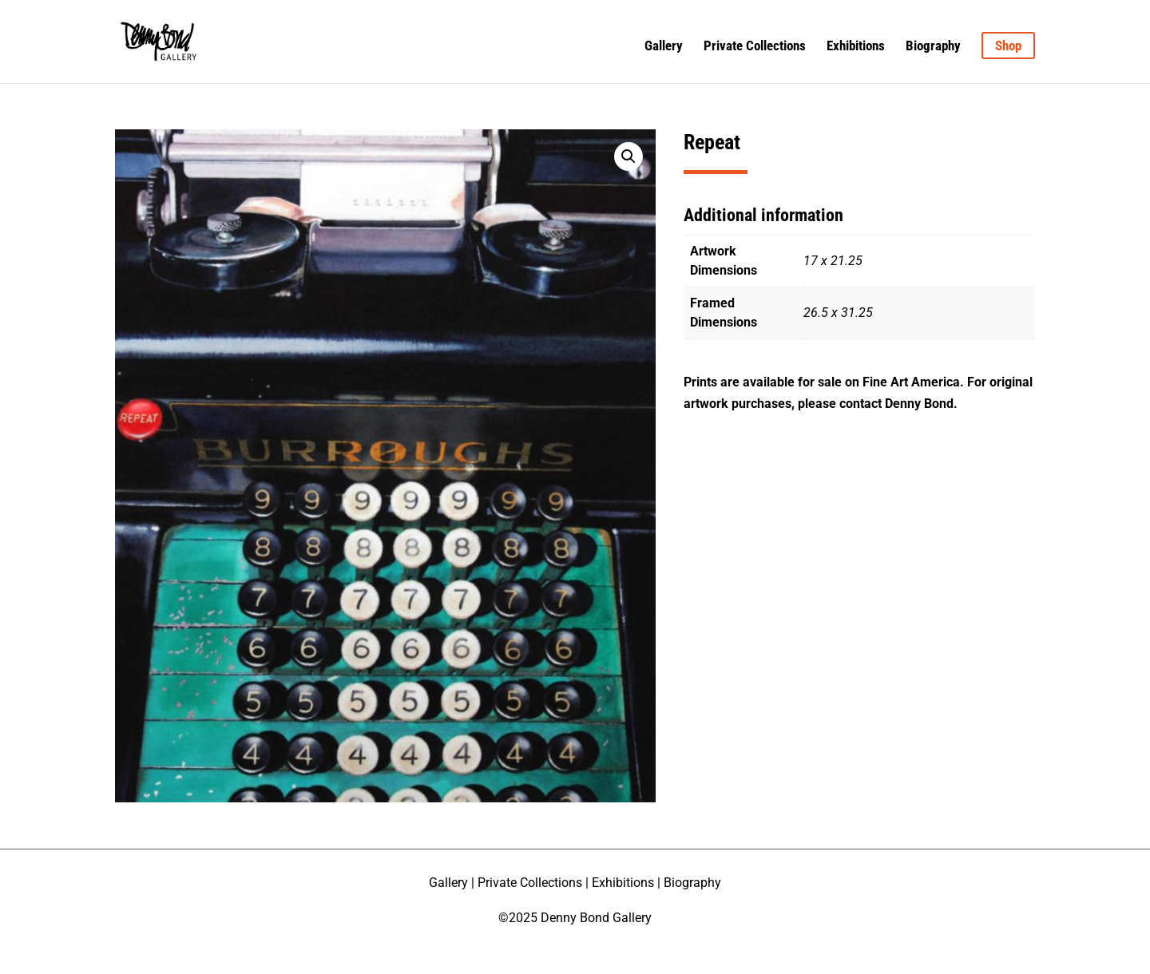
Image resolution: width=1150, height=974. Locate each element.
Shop (1008, 45)
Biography (933, 46)
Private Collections (755, 46)
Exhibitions (856, 46)
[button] (628, 156)
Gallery (663, 46)
